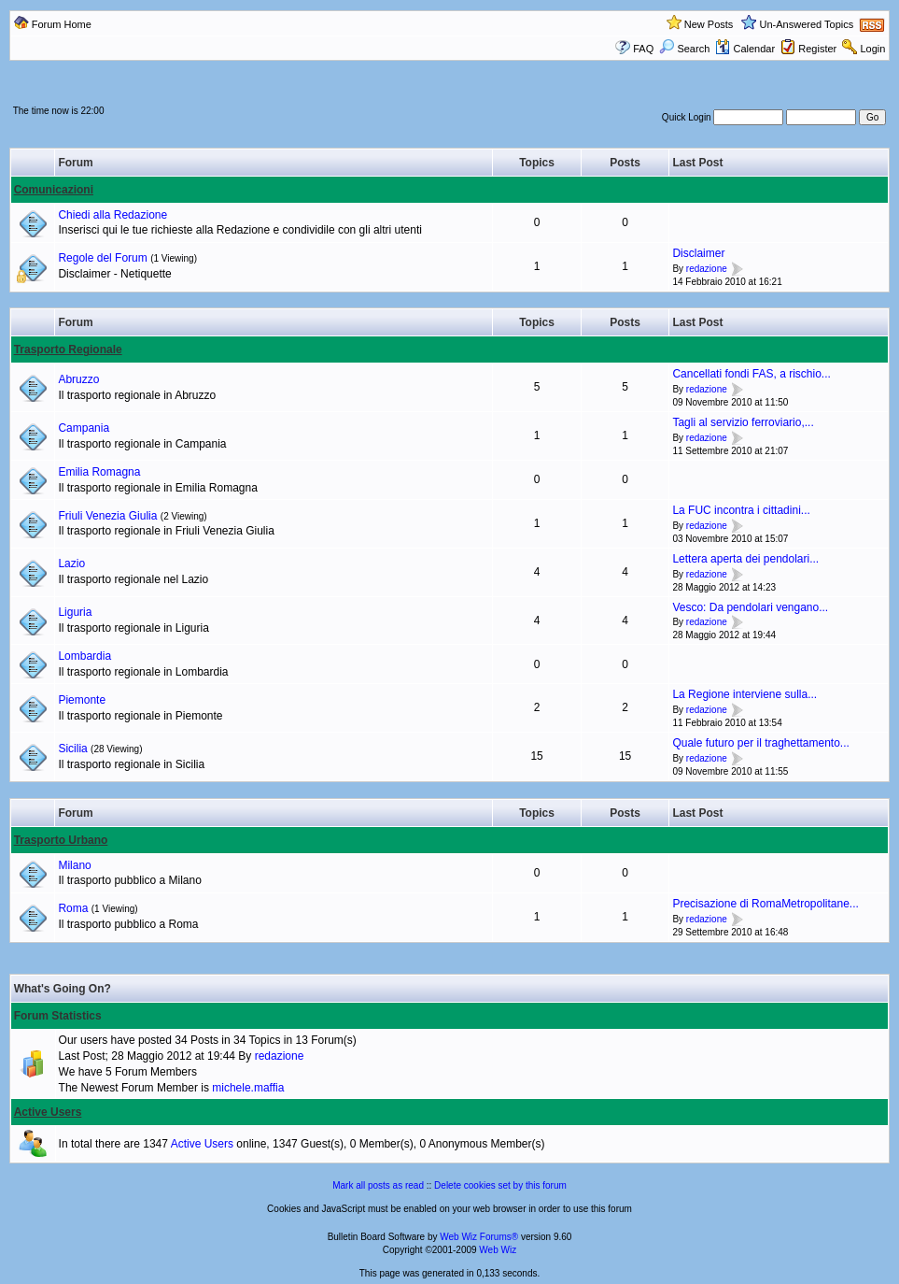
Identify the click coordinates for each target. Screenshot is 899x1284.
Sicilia (72, 748)
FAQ (643, 48)
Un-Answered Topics (807, 24)
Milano (74, 865)
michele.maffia (248, 1087)
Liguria (74, 612)
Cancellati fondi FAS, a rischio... (751, 373)
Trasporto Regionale (68, 349)
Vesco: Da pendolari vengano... (750, 607)
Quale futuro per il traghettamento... (760, 742)
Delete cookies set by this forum (500, 1185)
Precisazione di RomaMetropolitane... (765, 903)
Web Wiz (497, 1250)
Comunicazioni (53, 189)
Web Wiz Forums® (479, 1237)
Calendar (745, 48)
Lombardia (84, 656)
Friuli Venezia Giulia (107, 515)
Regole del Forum (102, 257)
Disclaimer (698, 253)
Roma (73, 908)
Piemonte (81, 699)
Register (817, 48)
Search (684, 48)
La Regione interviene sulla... (744, 694)
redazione (706, 269)
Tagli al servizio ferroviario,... (742, 422)
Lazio (71, 563)
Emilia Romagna (99, 471)
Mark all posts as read (378, 1185)
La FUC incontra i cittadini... (740, 510)
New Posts (709, 24)
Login (872, 48)
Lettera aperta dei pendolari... (745, 558)
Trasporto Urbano (61, 840)
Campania (83, 428)
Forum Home (61, 24)
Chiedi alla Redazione (112, 214)
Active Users (48, 1112)
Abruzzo (78, 379)
